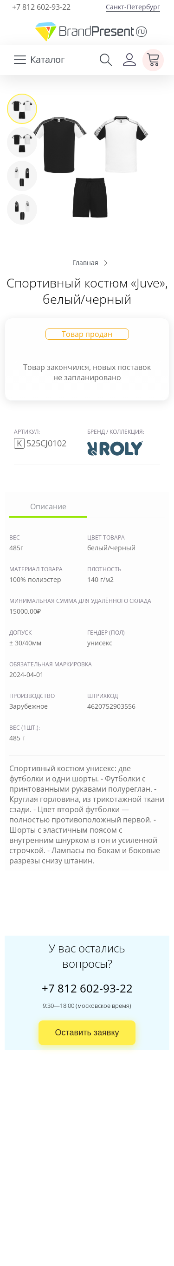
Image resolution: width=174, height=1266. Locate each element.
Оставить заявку (87, 1032)
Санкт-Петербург (133, 6)
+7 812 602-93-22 (41, 7)
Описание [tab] (48, 506)
